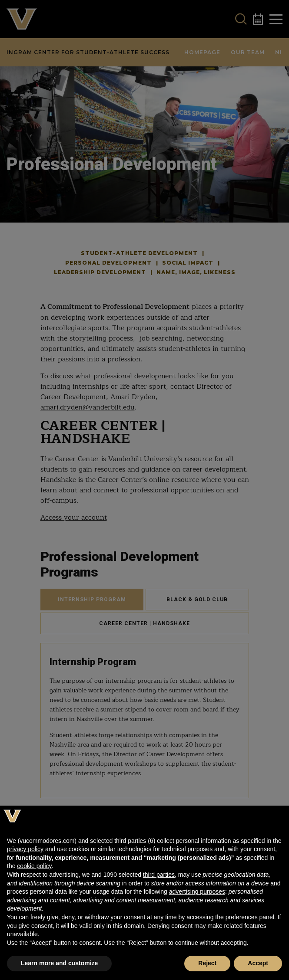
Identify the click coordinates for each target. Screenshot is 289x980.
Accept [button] (258, 963)
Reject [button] (207, 963)
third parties (159, 874)
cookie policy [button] (34, 865)
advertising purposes (197, 891)
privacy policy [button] (25, 849)
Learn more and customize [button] (59, 963)
